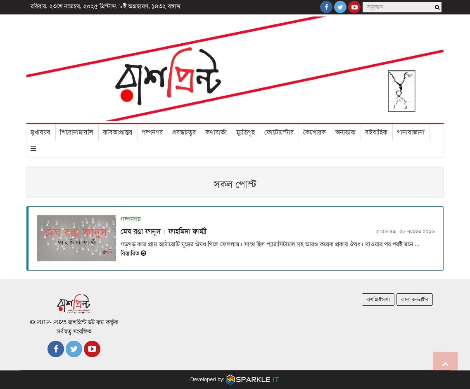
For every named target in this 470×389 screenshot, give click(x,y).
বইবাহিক (376, 132)
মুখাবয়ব (40, 132)
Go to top (445, 364)
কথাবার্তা (216, 132)
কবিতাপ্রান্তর (117, 132)
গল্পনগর (152, 132)
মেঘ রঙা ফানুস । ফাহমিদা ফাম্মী (164, 231)
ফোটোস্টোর (279, 132)
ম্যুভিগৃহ (245, 132)
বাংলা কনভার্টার (414, 299)
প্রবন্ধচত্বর (184, 132)
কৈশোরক (314, 132)
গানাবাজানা (411, 132)
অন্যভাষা (345, 132)
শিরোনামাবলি (76, 132)
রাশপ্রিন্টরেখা (378, 299)
